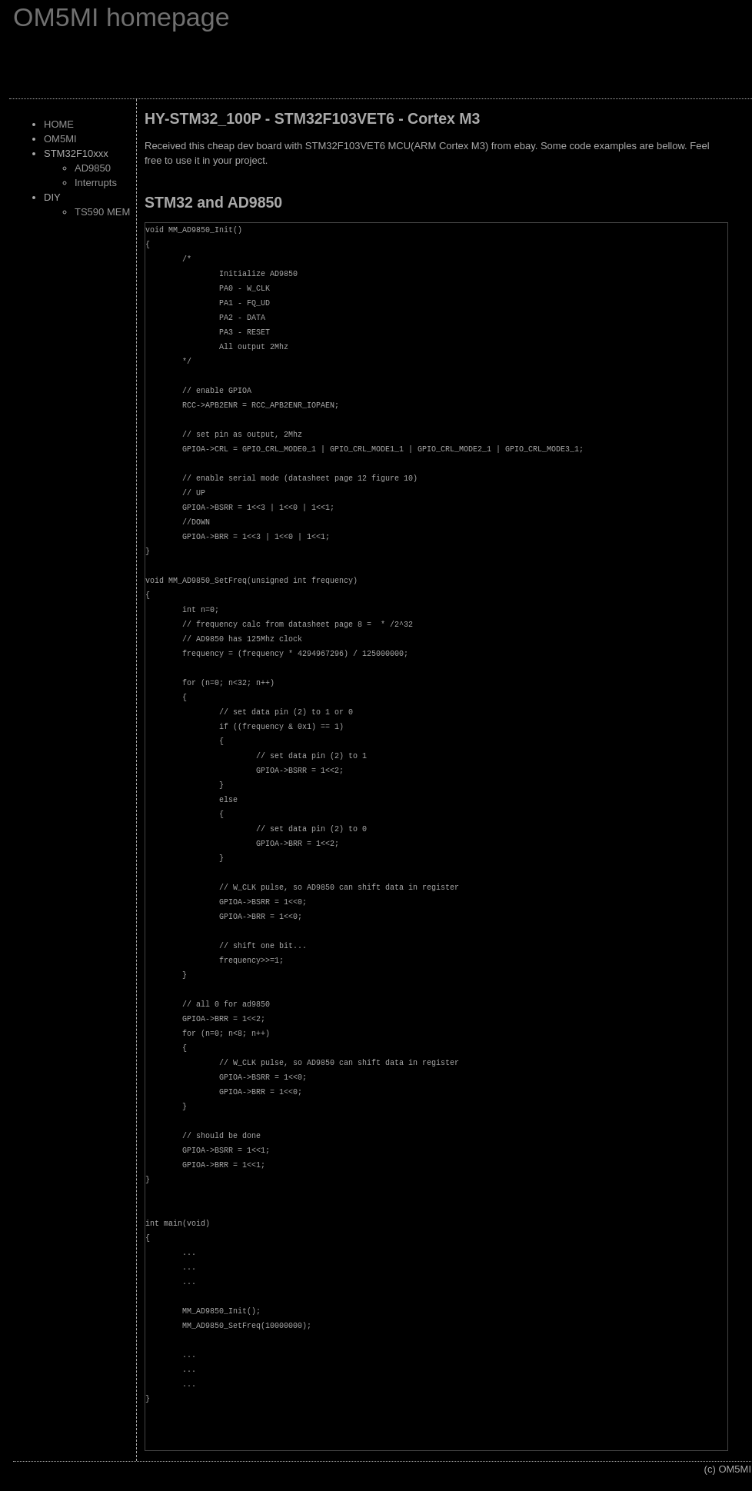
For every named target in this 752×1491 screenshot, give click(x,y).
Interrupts (96, 182)
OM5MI (60, 139)
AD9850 (93, 168)
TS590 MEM (102, 212)
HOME (59, 124)
